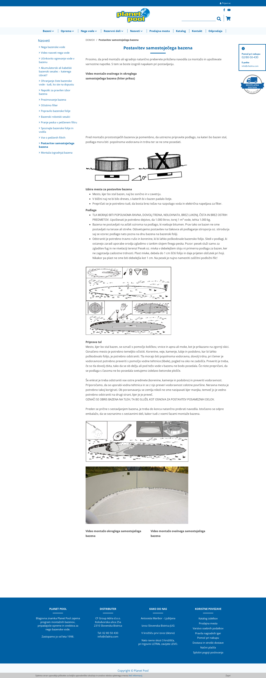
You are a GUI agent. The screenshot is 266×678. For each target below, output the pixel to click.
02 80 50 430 (110, 633)
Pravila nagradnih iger (208, 633)
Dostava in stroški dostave (208, 642)
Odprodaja (215, 31)
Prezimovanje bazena (52, 99)
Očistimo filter (48, 105)
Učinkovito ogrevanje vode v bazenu (56, 60)
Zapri (228, 675)
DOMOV (90, 40)
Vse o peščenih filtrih (52, 137)
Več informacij (135, 675)
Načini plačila (208, 647)
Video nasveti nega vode (54, 52)
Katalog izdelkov (208, 618)
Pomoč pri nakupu (208, 637)
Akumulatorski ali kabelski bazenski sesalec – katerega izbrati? (55, 71)
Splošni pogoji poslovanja (208, 652)
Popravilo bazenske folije (54, 111)
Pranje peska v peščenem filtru (58, 122)
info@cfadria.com (108, 636)
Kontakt (197, 31)
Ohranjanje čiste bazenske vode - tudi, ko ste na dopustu (56, 82)
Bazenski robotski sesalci (54, 116)
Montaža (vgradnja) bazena (55, 152)
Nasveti (136, 31)
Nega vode (89, 31)
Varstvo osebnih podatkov (208, 628)
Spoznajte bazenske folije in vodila (56, 129)
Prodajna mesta (159, 31)
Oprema (68, 31)
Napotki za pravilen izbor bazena (54, 91)
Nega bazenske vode (52, 47)
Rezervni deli (114, 31)
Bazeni (49, 31)
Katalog (181, 31)
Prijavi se (226, 3)
